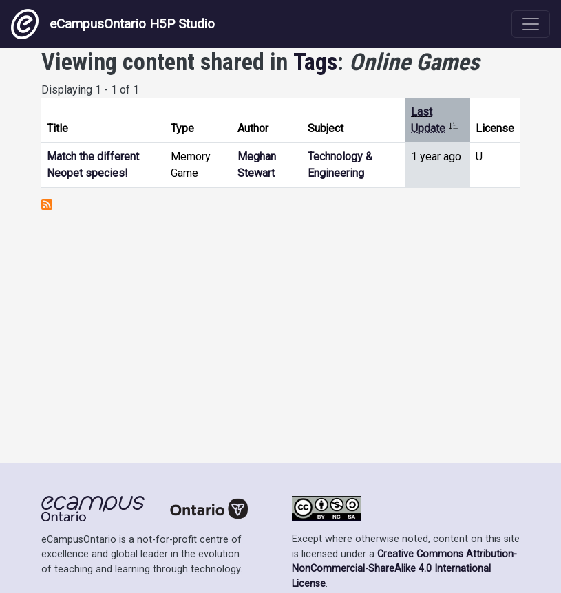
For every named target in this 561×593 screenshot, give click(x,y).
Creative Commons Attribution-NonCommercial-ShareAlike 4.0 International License (404, 569)
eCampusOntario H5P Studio (113, 24)
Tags (315, 62)
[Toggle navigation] (530, 24)
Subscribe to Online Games (46, 204)
